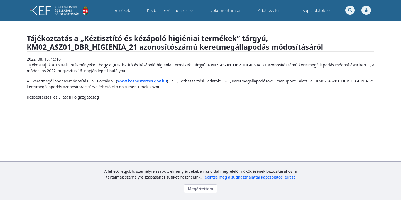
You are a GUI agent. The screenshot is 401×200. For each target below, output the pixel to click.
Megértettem (200, 188)
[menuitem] (120, 10)
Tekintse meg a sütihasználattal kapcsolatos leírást (249, 177)
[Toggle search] (350, 10)
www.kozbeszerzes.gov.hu (142, 81)
